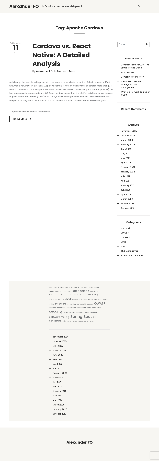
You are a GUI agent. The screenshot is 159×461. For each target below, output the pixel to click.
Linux (123, 241)
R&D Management (130, 251)
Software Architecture (132, 255)
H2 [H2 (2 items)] (89, 294)
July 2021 (125, 176)
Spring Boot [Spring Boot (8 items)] (81, 316)
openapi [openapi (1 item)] (90, 304)
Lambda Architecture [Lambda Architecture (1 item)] (89, 299)
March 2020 (127, 199)
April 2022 (126, 162)
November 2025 (129, 131)
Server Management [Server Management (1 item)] (76, 312)
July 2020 (125, 189)
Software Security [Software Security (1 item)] (91, 312)
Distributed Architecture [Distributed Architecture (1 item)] (57, 295)
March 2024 (127, 140)
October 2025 (128, 135)
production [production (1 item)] (61, 308)
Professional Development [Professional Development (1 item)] (76, 308)
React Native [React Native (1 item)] (91, 308)
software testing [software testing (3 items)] (59, 317)
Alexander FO (44, 71)
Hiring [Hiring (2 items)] (95, 294)
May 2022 (126, 158)
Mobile (33, 111)
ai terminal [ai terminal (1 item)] (73, 287)
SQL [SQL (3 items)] (95, 317)
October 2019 (127, 208)
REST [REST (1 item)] (99, 308)
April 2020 (126, 194)
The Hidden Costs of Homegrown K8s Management (131, 84)
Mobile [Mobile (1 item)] (51, 304)
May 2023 (126, 153)
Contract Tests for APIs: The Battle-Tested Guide (135, 66)
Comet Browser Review (132, 76)
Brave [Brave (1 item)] (91, 287)
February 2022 (128, 167)
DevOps (125, 232)
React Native (44, 111)
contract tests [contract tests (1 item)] (65, 291)
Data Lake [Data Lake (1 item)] (94, 291)
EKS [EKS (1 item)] (75, 295)
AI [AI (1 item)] (58, 287)
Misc (72, 71)
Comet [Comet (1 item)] (96, 287)
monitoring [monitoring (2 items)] (60, 303)
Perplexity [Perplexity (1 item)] (52, 308)
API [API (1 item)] (79, 287)
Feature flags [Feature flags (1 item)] (82, 295)
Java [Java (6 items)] (67, 298)
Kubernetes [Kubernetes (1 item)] (76, 299)
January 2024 (128, 144)
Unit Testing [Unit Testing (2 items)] (55, 320)
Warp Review (127, 72)
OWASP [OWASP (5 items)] (100, 303)
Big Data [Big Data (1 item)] (84, 287)
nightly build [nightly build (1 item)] (81, 304)
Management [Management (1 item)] (103, 299)
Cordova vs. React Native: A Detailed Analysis (61, 55)
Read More (22, 119)
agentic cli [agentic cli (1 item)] (53, 287)
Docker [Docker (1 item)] (70, 295)
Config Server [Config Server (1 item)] (54, 291)
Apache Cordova (20, 111)
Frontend (62, 71)
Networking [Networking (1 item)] (71, 304)
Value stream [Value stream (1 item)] (67, 321)
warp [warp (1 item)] (75, 321)
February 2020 (128, 203)
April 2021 (125, 180)
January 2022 (128, 171)
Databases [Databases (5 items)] (80, 291)
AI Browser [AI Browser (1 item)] (64, 287)
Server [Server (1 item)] (66, 312)
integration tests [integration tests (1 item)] (55, 299)
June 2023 (126, 149)
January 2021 (127, 185)
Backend (125, 228)
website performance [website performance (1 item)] (86, 321)
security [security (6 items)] (56, 311)
